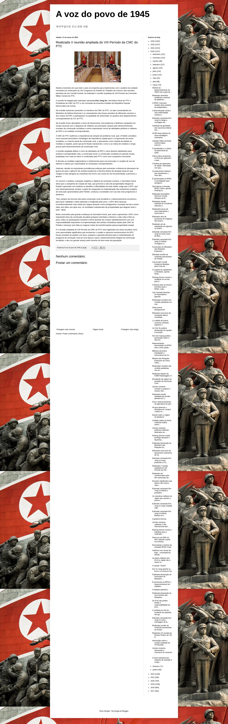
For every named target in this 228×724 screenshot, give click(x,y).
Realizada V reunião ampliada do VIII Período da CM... (160, 468)
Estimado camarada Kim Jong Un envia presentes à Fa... (161, 460)
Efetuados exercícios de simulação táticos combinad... (161, 315)
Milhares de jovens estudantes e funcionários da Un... (161, 353)
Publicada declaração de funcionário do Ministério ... (161, 577)
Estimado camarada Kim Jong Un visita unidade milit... (162, 506)
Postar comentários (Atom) (73, 334)
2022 (153, 674)
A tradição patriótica (160, 590)
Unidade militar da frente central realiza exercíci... (161, 143)
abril (154, 82)
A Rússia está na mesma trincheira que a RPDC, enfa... (162, 287)
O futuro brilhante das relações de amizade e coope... (162, 660)
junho (155, 75)
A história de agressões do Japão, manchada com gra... (161, 166)
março (155, 85)
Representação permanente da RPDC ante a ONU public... (162, 345)
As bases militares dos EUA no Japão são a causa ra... (161, 560)
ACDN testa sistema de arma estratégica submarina (161, 135)
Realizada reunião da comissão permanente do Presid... (162, 628)
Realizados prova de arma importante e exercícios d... (160, 211)
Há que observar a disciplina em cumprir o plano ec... (161, 409)
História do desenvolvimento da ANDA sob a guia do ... (162, 90)
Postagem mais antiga (129, 329)
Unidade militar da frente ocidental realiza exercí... (161, 423)
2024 (153, 48)
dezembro (157, 54)
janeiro (155, 670)
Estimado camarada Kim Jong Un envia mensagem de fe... (161, 620)
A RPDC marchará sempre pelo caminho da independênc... (161, 105)
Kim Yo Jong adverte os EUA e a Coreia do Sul (162, 570)
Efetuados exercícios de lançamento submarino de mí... (162, 453)
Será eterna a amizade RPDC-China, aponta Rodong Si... (161, 188)
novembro (157, 58)
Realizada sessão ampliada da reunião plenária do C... (161, 396)
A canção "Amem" (159, 566)
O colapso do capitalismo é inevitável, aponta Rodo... (162, 272)
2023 (153, 51)
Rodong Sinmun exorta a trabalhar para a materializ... (162, 532)
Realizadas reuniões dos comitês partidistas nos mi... (161, 368)
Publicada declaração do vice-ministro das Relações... (161, 595)
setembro (156, 65)
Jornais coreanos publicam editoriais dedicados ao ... (160, 430)
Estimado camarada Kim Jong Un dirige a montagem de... (161, 120)
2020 (153, 681)
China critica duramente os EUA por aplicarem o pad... (161, 158)
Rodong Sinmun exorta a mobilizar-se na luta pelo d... (162, 279)
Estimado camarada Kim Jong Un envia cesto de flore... (161, 234)
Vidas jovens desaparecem (158, 309)
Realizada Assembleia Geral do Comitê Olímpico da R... (160, 196)
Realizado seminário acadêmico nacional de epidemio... (161, 98)
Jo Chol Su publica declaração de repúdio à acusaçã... (162, 330)
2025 (153, 45)
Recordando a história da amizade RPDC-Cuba (162, 546)
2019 (153, 684)
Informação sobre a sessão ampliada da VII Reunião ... (161, 643)
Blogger (125, 711)
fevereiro (156, 666)
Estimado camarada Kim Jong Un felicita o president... (161, 491)
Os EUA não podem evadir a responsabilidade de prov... (161, 604)
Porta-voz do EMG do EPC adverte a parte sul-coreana (161, 540)
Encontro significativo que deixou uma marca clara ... (162, 483)
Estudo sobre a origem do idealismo (161, 416)
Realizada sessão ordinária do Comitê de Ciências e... (162, 204)
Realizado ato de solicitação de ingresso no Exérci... (162, 226)
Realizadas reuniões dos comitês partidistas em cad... (162, 302)
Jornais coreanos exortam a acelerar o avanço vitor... (161, 389)
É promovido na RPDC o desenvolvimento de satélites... (161, 584)
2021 (153, 677)
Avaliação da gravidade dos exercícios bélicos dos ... (161, 128)
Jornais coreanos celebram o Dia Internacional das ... (161, 524)
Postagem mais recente (66, 329)
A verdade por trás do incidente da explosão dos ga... (161, 612)
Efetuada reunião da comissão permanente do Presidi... (162, 257)
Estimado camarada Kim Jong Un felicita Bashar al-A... (161, 513)
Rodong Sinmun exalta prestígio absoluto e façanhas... (161, 438)
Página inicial (98, 329)
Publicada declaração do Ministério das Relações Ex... (161, 445)
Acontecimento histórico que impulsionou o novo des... (161, 173)
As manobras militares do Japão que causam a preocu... (162, 498)
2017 (153, 691)
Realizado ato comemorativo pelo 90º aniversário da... (161, 476)
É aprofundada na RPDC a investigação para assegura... (162, 181)
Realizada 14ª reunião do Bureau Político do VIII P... (162, 635)
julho (155, 71)
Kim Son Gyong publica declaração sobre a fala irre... (161, 338)
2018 (153, 688)
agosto (155, 68)
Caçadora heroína (159, 519)
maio (155, 78)
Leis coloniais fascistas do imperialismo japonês (161, 294)
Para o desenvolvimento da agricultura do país (161, 403)
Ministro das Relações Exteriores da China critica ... (161, 360)
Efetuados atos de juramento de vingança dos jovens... (162, 219)
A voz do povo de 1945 (103, 14)
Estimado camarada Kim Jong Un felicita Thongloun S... (161, 241)
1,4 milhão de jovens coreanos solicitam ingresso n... (160, 323)
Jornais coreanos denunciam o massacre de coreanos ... (162, 651)
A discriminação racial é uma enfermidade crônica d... (161, 113)
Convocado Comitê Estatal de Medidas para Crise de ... (160, 264)
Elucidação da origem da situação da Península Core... (162, 381)
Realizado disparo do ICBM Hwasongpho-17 (162, 375)
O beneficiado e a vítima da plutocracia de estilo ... (161, 151)
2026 (153, 41)
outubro (156, 61)
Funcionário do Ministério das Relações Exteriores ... (162, 249)
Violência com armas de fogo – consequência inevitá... (161, 552)
